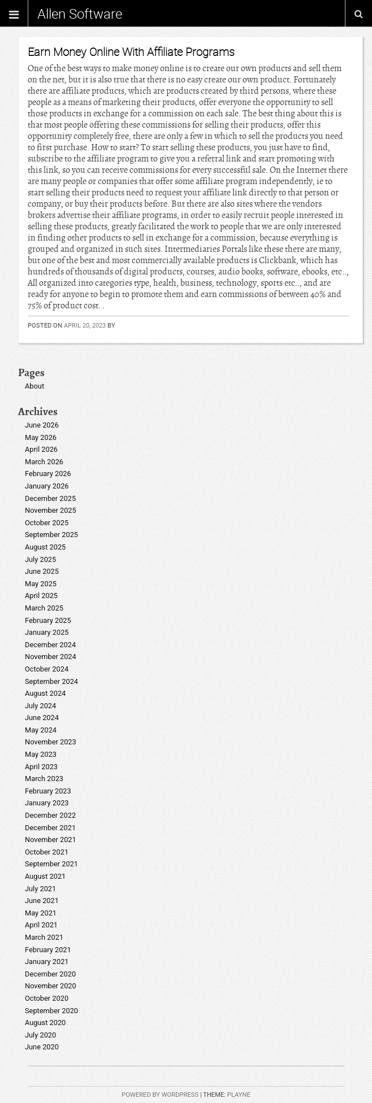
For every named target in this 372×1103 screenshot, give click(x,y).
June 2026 (42, 425)
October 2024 (46, 669)
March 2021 (44, 937)
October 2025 (46, 522)
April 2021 (41, 925)
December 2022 (50, 815)
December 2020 (50, 974)
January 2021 (47, 961)
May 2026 (41, 437)
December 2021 (50, 827)
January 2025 (47, 632)
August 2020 (45, 1022)
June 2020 (42, 1047)
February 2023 (48, 791)
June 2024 (42, 717)
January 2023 (47, 803)
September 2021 (51, 864)
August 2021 (45, 876)
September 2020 (51, 1010)
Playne (238, 1094)
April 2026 (41, 449)
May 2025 (41, 583)
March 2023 (44, 778)
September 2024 (51, 681)
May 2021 (41, 913)
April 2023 (41, 766)
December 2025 (50, 498)
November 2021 (50, 839)
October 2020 (46, 998)
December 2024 (50, 644)
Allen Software (79, 14)
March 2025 (44, 608)
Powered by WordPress (160, 1094)
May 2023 (41, 754)
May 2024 (41, 730)
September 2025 (51, 534)
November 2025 (50, 510)
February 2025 (48, 620)
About (34, 386)
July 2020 (40, 1035)
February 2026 (48, 473)
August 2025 (45, 547)
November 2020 (50, 986)
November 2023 (50, 742)
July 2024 (40, 705)
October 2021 (46, 852)
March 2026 (44, 461)
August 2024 (45, 693)
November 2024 (50, 656)
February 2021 (48, 949)
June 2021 (42, 900)
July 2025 (40, 559)
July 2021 (40, 888)
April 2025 (41, 595)
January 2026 (47, 486)
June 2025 (42, 571)
